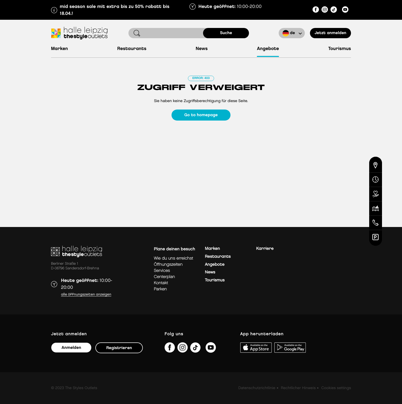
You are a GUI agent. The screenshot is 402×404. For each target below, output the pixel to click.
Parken (160, 289)
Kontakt (161, 283)
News (202, 49)
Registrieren (119, 348)
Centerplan (164, 277)
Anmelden (71, 348)
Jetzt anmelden (330, 33)
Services (162, 271)
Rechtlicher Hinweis (298, 388)
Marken (59, 49)
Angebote (268, 49)
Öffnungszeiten (168, 265)
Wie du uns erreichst (173, 258)
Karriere (265, 249)
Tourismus (339, 49)
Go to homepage (201, 115)
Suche (226, 33)
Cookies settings (336, 388)
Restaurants (131, 49)
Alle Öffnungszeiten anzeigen (86, 294)
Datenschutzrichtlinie (256, 388)
